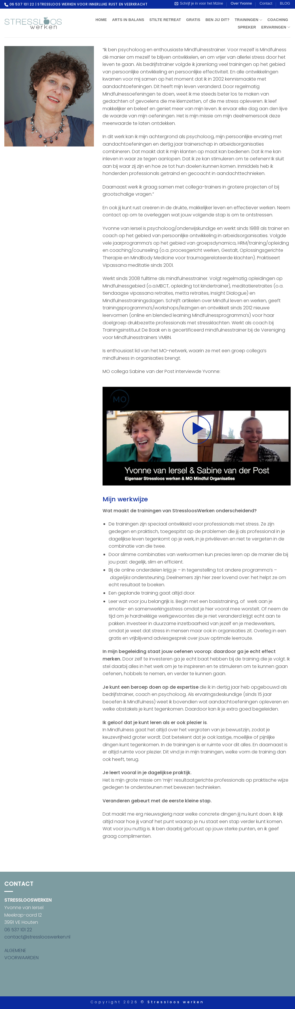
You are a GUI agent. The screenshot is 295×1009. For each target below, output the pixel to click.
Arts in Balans (128, 20)
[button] (199, 3)
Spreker (247, 27)
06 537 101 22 (18, 929)
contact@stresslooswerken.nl (37, 937)
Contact (266, 3)
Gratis (193, 20)
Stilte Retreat (165, 20)
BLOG (285, 3)
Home (101, 20)
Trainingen (248, 20)
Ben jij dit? (217, 20)
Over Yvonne (241, 3)
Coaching (277, 20)
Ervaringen (275, 27)
